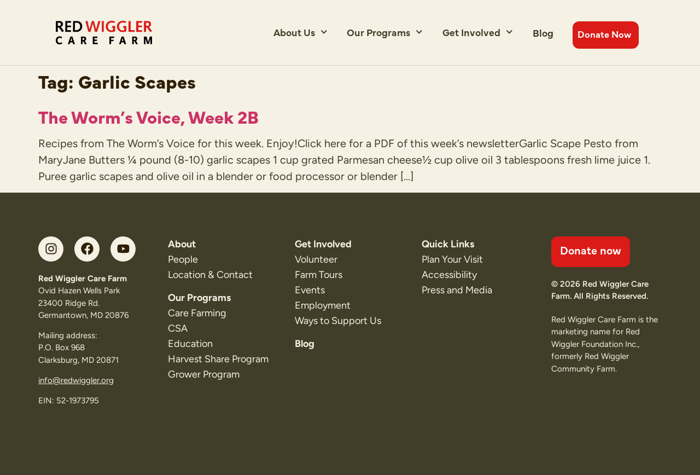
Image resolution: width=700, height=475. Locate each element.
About (182, 244)
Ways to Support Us (338, 321)
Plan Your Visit (452, 259)
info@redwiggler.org (76, 380)
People (183, 259)
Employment (323, 305)
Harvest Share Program (218, 359)
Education (190, 344)
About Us (300, 32)
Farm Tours (318, 275)
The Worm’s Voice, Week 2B (148, 116)
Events (310, 290)
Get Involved (477, 32)
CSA (178, 328)
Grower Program (204, 374)
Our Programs (385, 32)
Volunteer (316, 259)
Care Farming (197, 313)
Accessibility (449, 275)
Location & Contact (210, 275)
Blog (543, 32)
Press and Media (457, 290)
